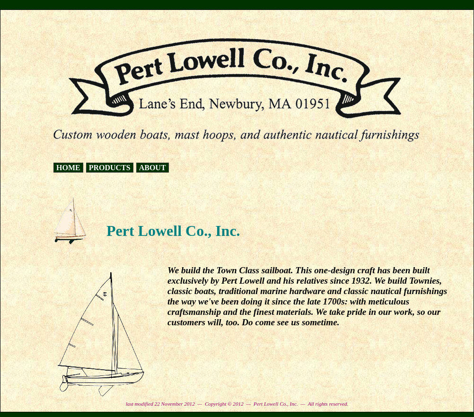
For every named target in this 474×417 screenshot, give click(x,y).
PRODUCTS (110, 168)
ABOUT (152, 168)
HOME (68, 168)
